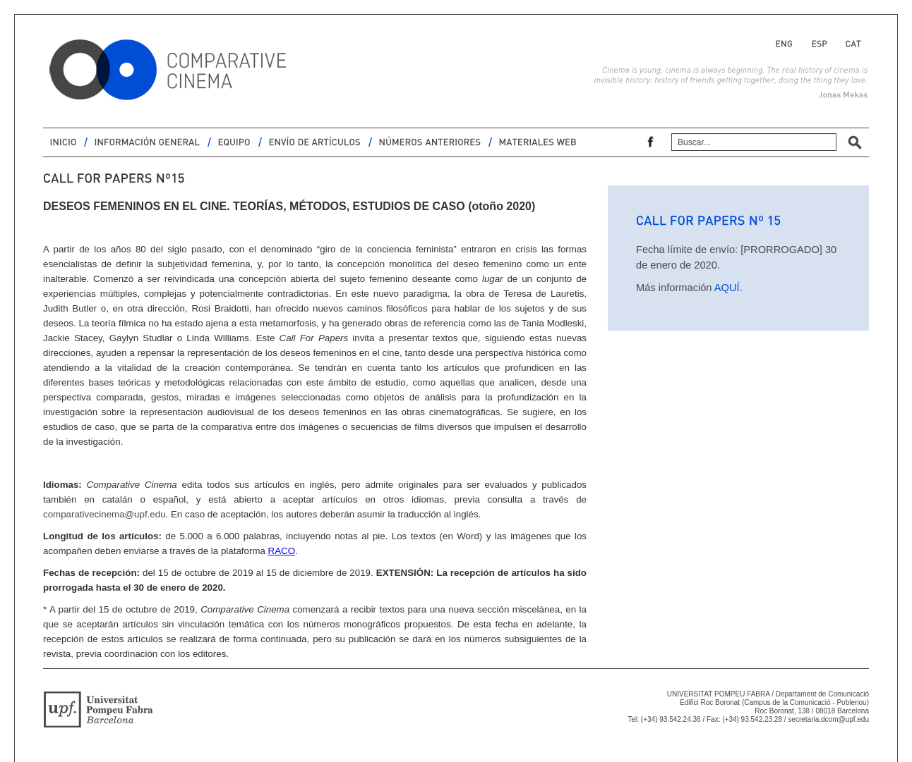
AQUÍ (727, 287)
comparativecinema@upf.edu (104, 514)
